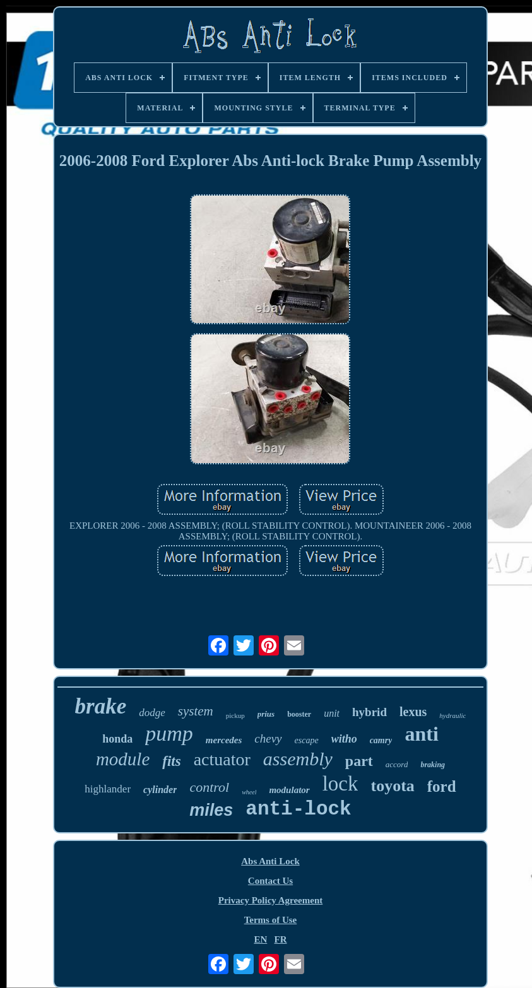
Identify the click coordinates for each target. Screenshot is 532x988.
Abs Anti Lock (270, 861)
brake (101, 706)
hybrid (369, 712)
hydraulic (452, 715)
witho (344, 738)
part (359, 761)
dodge (152, 713)
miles (211, 810)
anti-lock (298, 809)
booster (299, 714)
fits (171, 761)
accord (397, 764)
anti (421, 733)
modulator (289, 790)
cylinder (160, 789)
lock (340, 783)
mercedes (224, 740)
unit (332, 713)
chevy (267, 738)
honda (117, 738)
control (209, 787)
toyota (392, 786)
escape (307, 740)
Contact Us (270, 881)
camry (381, 740)
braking (432, 764)
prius (266, 714)
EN (260, 939)
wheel (249, 792)
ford (441, 786)
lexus (413, 712)
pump (169, 733)
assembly (298, 758)
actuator (222, 759)
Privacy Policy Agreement (270, 900)
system (195, 711)
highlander (108, 789)
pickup (235, 715)
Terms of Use (270, 920)
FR (281, 939)
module (123, 759)
